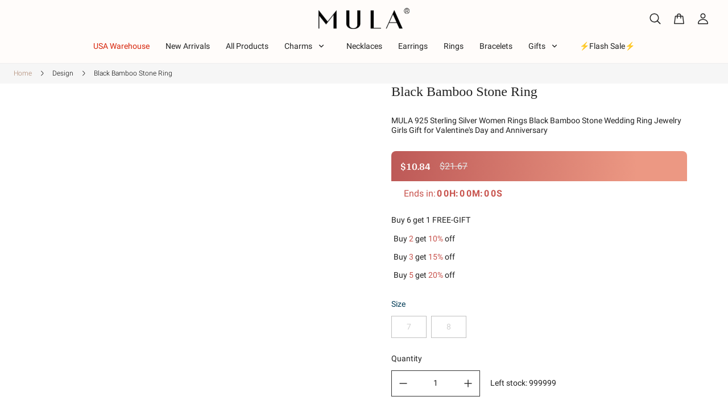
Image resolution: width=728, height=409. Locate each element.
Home (23, 73)
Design (62, 73)
